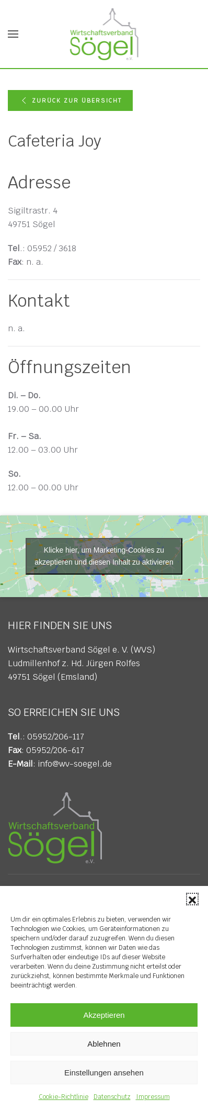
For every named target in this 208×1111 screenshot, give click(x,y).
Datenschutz (112, 1097)
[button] (192, 899)
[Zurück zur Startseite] (104, 34)
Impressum (153, 1097)
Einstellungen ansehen (104, 1072)
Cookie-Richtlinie (63, 1097)
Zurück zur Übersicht (70, 100)
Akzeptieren (103, 1015)
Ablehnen (103, 1043)
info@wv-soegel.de (75, 763)
